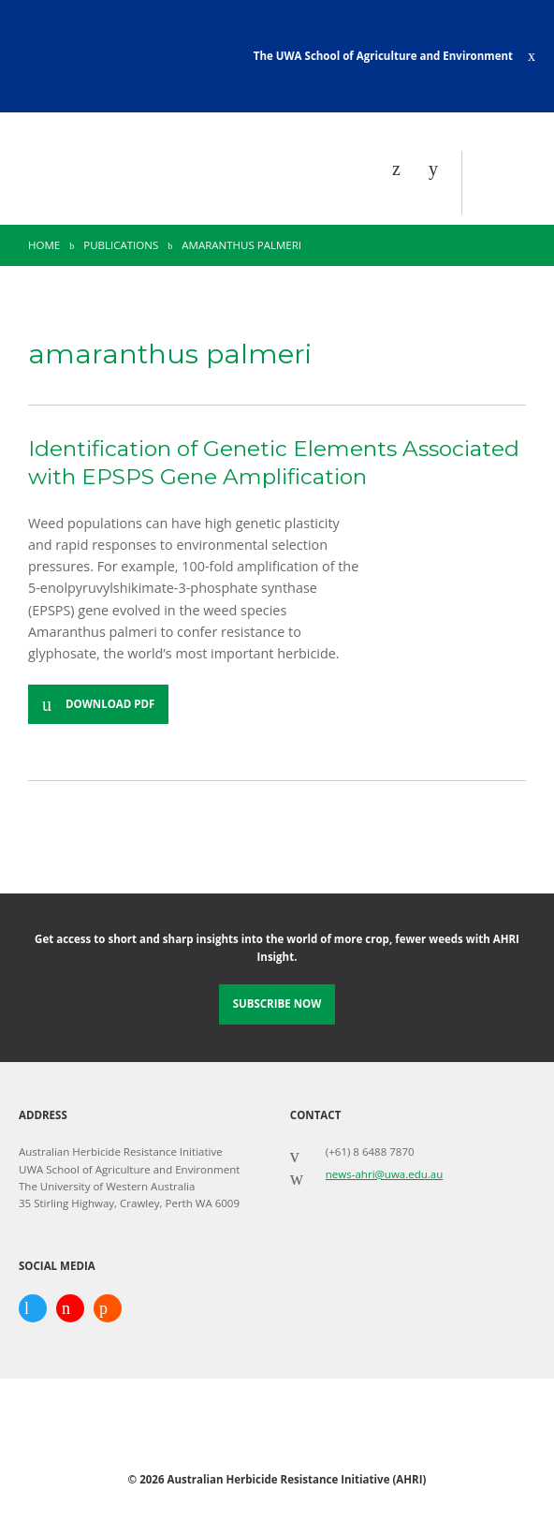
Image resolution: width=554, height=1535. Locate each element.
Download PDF (110, 704)
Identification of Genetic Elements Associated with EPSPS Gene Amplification (273, 462)
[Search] (438, 168)
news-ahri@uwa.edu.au (385, 1174)
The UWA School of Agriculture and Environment (383, 56)
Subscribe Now (277, 1003)
